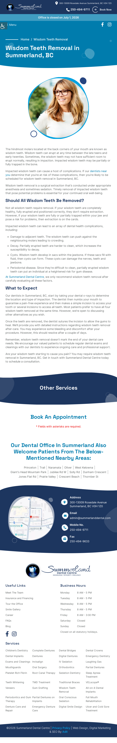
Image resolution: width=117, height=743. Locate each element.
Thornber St (90, 476)
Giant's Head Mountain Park (28, 472)
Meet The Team (14, 592)
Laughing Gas (93, 661)
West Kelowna (84, 467)
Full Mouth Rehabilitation (93, 699)
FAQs (8, 620)
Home (25, 39)
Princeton (30, 467)
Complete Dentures (43, 650)
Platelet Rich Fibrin (16, 672)
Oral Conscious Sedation (67, 699)
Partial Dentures (95, 667)
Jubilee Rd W (58, 472)
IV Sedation (65, 661)
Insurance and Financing (19, 598)
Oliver (68, 467)
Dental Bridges (67, 650)
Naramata (54, 467)
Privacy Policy (61, 728)
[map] (31, 519)
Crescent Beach (69, 476)
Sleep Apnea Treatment (93, 674)
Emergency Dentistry (98, 656)
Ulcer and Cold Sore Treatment (97, 708)
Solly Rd (74, 472)
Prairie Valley (47, 476)
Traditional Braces (69, 682)
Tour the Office (14, 603)
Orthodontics (66, 667)
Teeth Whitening (14, 682)
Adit (65, 731)
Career (9, 615)
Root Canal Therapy (43, 672)
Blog (8, 626)
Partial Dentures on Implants (43, 699)
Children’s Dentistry (16, 650)
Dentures (37, 656)
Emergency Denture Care (43, 708)
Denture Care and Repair (15, 708)
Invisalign (37, 661)
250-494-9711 (78, 9)
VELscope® (92, 682)
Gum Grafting (40, 687)
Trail (42, 467)
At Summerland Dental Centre (24, 276)
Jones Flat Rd (27, 476)
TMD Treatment (41, 682)
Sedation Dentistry (69, 672)
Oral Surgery (39, 667)
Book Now (103, 9)
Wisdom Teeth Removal (67, 689)
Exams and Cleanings (17, 661)
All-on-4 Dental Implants (94, 689)
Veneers (10, 687)
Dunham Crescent (94, 472)
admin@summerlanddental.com (90, 518)
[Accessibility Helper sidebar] (3, 25)
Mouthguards (13, 667)
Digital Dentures (68, 656)
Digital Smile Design (70, 706)
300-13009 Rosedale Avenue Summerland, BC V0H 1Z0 (83, 3)
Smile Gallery (13, 609)
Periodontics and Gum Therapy (18, 699)
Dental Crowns (94, 650)
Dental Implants (14, 656)
